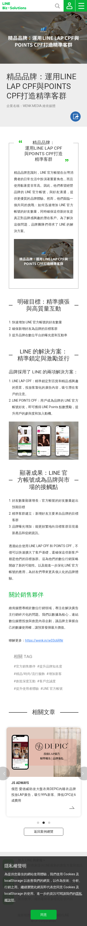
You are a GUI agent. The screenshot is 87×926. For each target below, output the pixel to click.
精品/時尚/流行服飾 (30, 674)
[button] (38, 823)
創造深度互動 (25, 681)
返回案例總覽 (43, 831)
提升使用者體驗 (27, 688)
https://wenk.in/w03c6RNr (44, 640)
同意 (43, 915)
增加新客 (55, 674)
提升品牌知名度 (50, 666)
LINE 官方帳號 (53, 688)
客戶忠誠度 (47, 681)
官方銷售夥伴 (25, 666)
